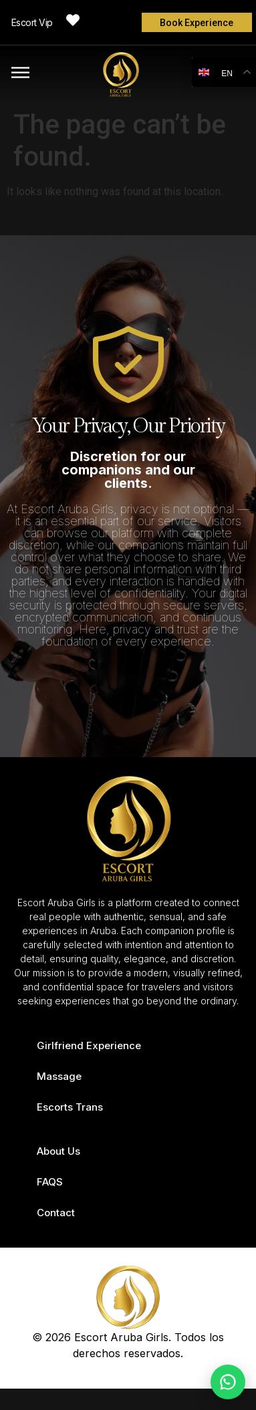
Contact (56, 1212)
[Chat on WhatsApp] (228, 1382)
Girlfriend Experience (89, 1045)
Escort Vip (32, 22)
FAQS (50, 1181)
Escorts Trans (70, 1107)
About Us (58, 1151)
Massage (59, 1076)
